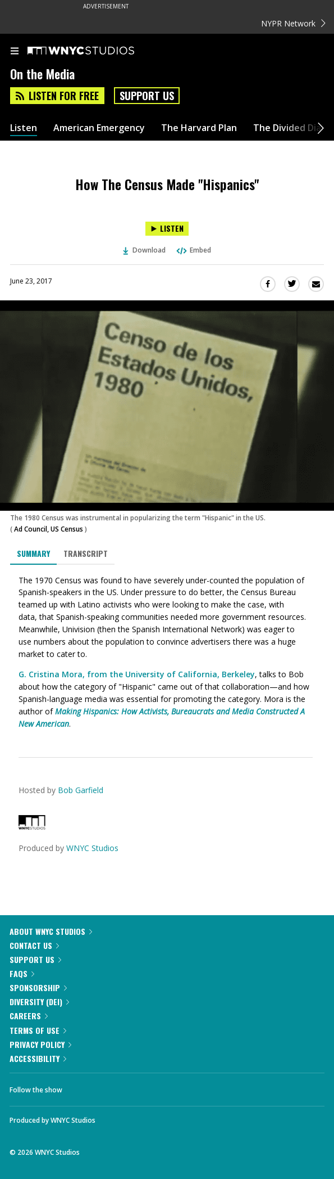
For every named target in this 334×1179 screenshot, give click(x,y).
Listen (23, 128)
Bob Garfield (80, 790)
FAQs (22, 973)
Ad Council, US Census (48, 529)
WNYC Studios (92, 848)
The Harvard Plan (199, 128)
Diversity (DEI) (39, 1001)
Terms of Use (38, 1030)
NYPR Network (293, 23)
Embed (193, 250)
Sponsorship (38, 987)
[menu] (15, 52)
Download (144, 250)
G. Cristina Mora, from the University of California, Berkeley (137, 674)
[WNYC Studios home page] (95, 51)
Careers (29, 1016)
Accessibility (38, 1058)
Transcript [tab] (85, 553)
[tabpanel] (167, 652)
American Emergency (99, 128)
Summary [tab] (33, 553)
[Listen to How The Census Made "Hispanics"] (167, 229)
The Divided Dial (288, 128)
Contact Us (34, 945)
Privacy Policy (40, 1044)
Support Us (147, 95)
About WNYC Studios (51, 931)
